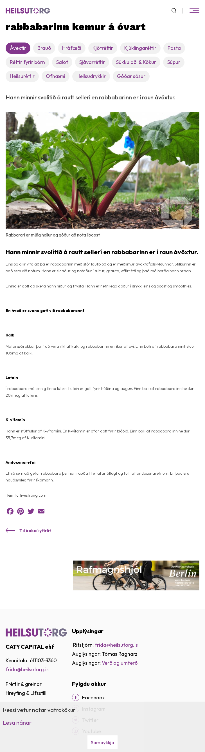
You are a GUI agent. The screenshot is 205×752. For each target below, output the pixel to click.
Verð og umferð (120, 663)
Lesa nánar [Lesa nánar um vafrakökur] (17, 722)
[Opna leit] (176, 11)
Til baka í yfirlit (35, 530)
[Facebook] (75, 697)
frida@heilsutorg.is (27, 669)
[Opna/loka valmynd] (194, 10)
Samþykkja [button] (102, 742)
